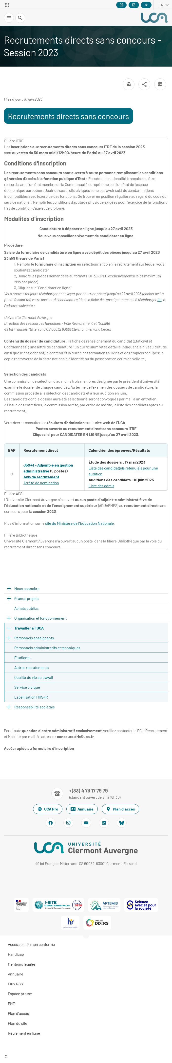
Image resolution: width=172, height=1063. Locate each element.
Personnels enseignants (34, 637)
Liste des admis (101, 485)
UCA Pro (47, 809)
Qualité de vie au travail (33, 677)
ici (159, 299)
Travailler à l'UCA (29, 628)
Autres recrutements (31, 667)
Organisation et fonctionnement (40, 618)
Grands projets (26, 598)
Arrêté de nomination (41, 482)
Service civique (27, 687)
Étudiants (22, 657)
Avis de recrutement (41, 476)
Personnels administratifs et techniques (47, 647)
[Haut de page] (86, 1057)
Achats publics (26, 608)
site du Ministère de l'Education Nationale (79, 523)
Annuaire (82, 809)
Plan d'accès (120, 809)
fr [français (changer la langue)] (161, 5)
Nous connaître (26, 588)
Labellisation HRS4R (31, 697)
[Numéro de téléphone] (86, 793)
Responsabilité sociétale (34, 706)
